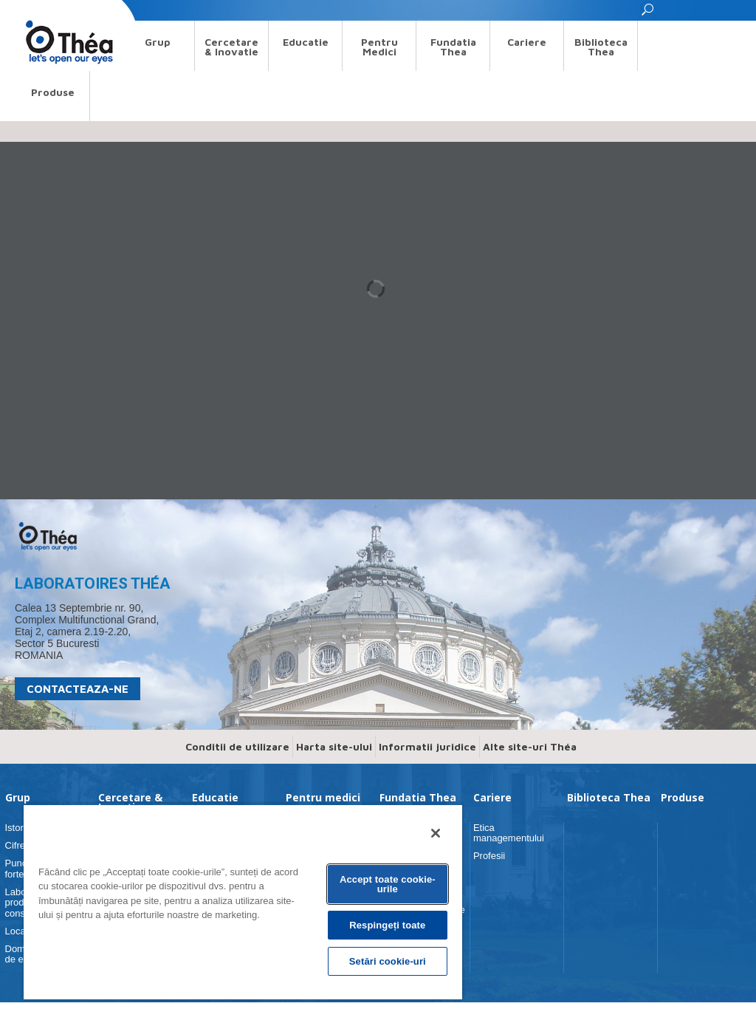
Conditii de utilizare (237, 767)
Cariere (526, 41)
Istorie (18, 848)
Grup (158, 41)
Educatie (306, 41)
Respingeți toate (387, 925)
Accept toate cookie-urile (388, 884)
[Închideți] (435, 833)
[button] (648, 14)
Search (30, 10)
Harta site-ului (334, 767)
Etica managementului (508, 853)
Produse (53, 92)
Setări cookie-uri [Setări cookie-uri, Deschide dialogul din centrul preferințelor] (387, 961)
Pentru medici (379, 46)
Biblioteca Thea (601, 46)
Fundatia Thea (453, 46)
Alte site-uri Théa (530, 767)
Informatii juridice (427, 767)
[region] (243, 901)
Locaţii (19, 951)
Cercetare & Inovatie (231, 46)
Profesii (489, 876)
